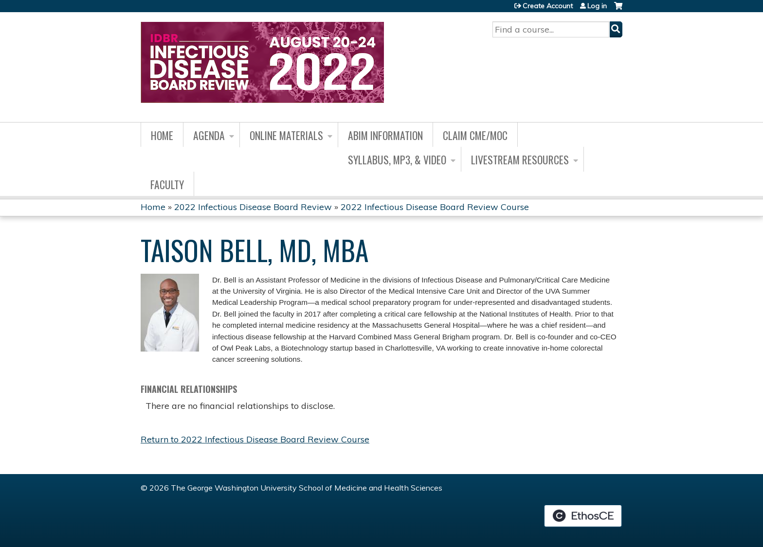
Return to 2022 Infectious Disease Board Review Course (255, 439)
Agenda (209, 135)
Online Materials (286, 135)
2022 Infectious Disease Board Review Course (435, 206)
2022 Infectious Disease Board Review (253, 206)
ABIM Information (385, 135)
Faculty (167, 184)
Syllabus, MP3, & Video (397, 159)
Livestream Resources (520, 159)
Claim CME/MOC (475, 135)
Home (162, 135)
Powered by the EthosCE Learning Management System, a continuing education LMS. (583, 516)
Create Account (548, 5)
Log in (597, 5)
